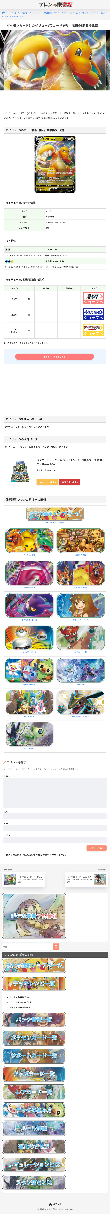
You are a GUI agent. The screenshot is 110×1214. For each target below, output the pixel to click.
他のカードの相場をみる (55, 357)
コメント (9, 776)
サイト (6, 836)
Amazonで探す (47, 483)
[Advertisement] (56, 101)
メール (6, 824)
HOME (55, 1206)
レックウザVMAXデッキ (21, 998)
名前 (5, 812)
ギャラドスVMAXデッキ (21, 1009)
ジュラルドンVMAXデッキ (22, 1003)
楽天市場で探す (69, 483)
